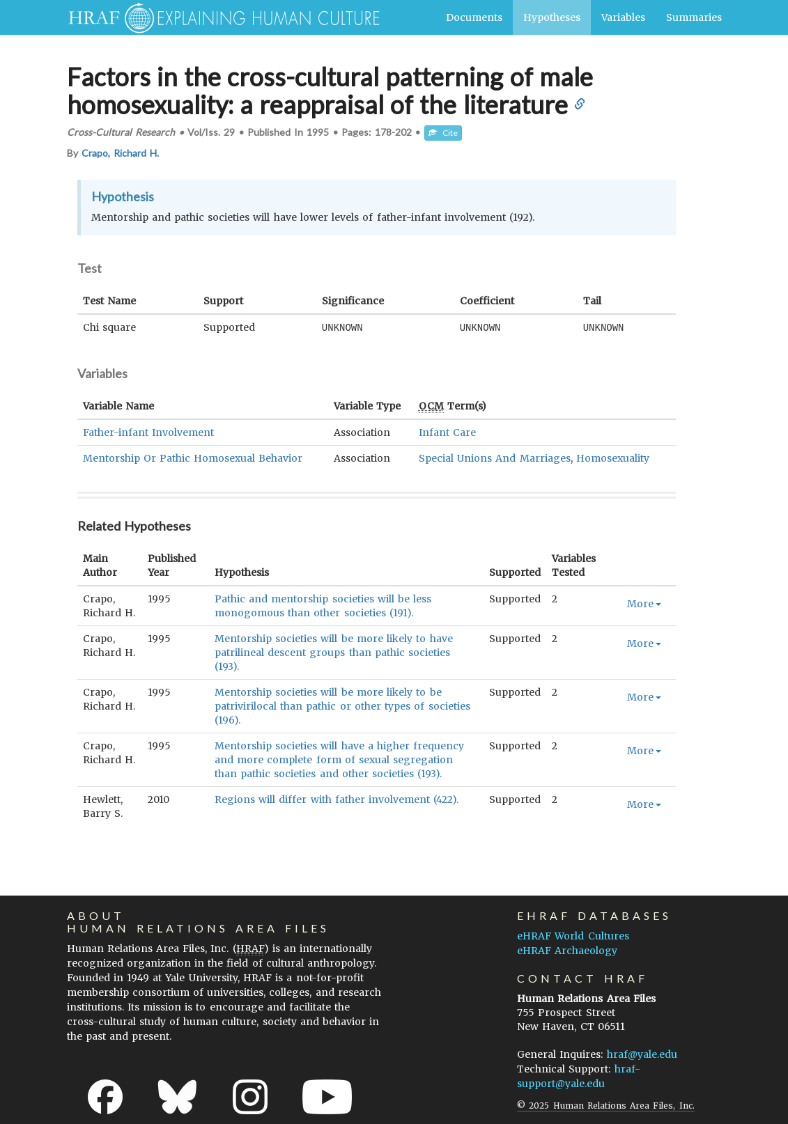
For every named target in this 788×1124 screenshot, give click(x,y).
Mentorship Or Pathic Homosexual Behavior (193, 457)
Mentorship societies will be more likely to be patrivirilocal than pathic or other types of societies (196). (342, 705)
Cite (443, 132)
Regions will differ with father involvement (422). (336, 799)
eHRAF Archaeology (567, 950)
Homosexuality (612, 457)
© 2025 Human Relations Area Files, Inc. (605, 1105)
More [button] (644, 603)
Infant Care (447, 432)
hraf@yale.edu (642, 1053)
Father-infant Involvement (148, 432)
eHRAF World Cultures (572, 935)
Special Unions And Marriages (495, 457)
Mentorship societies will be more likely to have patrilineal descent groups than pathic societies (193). (334, 652)
